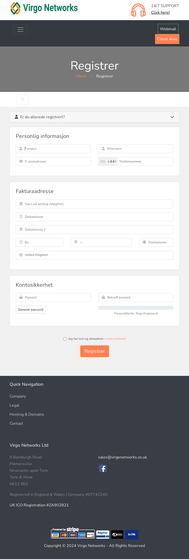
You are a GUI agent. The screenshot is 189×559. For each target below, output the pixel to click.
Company (18, 396)
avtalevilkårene (115, 339)
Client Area (167, 39)
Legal (14, 405)
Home (81, 76)
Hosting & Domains (27, 414)
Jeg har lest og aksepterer (94, 339)
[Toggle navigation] (20, 29)
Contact (16, 423)
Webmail (168, 29)
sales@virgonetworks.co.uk (122, 457)
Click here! (160, 12)
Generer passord (30, 309)
